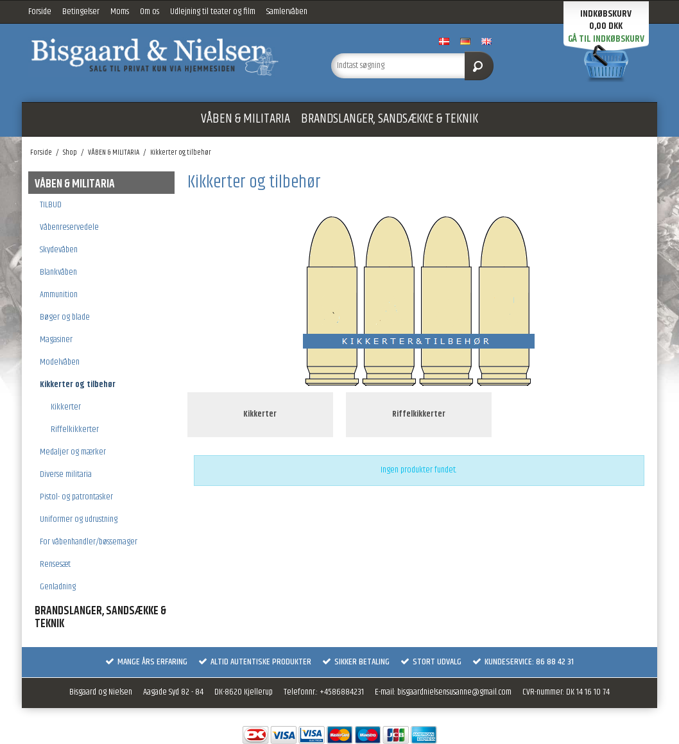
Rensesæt (55, 564)
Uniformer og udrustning (78, 519)
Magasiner (56, 340)
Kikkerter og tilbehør (78, 384)
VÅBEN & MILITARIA (245, 118)
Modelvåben (60, 362)
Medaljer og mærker (73, 452)
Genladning (58, 587)
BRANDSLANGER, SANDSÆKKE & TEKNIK (389, 118)
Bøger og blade (65, 317)
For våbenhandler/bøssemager (88, 542)
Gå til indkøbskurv (606, 39)
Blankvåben (58, 272)
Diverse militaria (66, 474)
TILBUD (51, 205)
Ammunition (59, 295)
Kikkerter (66, 407)
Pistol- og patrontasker (76, 497)
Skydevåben (59, 250)
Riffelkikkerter (75, 429)
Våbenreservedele (69, 227)
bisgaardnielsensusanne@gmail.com (454, 692)
